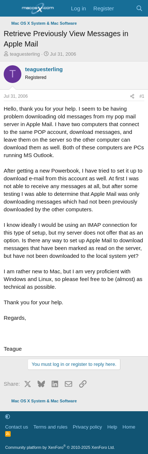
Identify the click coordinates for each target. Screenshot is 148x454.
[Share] (132, 96)
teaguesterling (25, 54)
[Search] (139, 8)
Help (112, 427)
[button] (7, 416)
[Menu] (10, 8)
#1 (142, 96)
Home (129, 427)
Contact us (16, 427)
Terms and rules (50, 427)
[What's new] (124, 8)
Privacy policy (87, 427)
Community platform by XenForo (60, 447)
